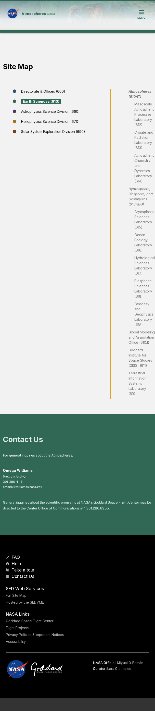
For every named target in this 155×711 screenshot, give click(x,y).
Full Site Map (16, 595)
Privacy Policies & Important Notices (35, 635)
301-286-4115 (13, 481)
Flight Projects (17, 628)
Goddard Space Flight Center (29, 621)
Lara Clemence (119, 669)
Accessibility (16, 641)
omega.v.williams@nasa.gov (22, 487)
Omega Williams (18, 470)
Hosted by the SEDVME (25, 602)
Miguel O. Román (130, 663)
